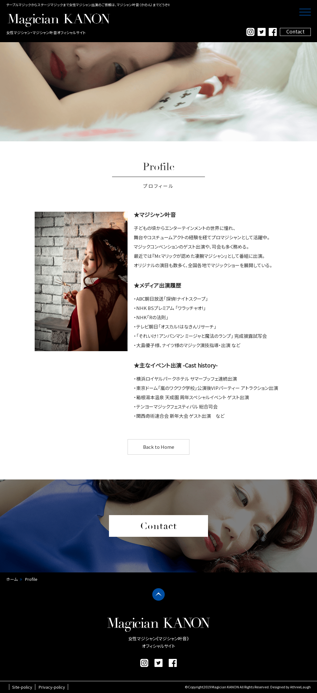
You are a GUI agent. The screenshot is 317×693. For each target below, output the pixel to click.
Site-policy (22, 687)
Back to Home (158, 447)
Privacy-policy (52, 687)
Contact (295, 31)
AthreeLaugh (300, 686)
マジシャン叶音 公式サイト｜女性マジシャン (58, 20)
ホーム (12, 579)
